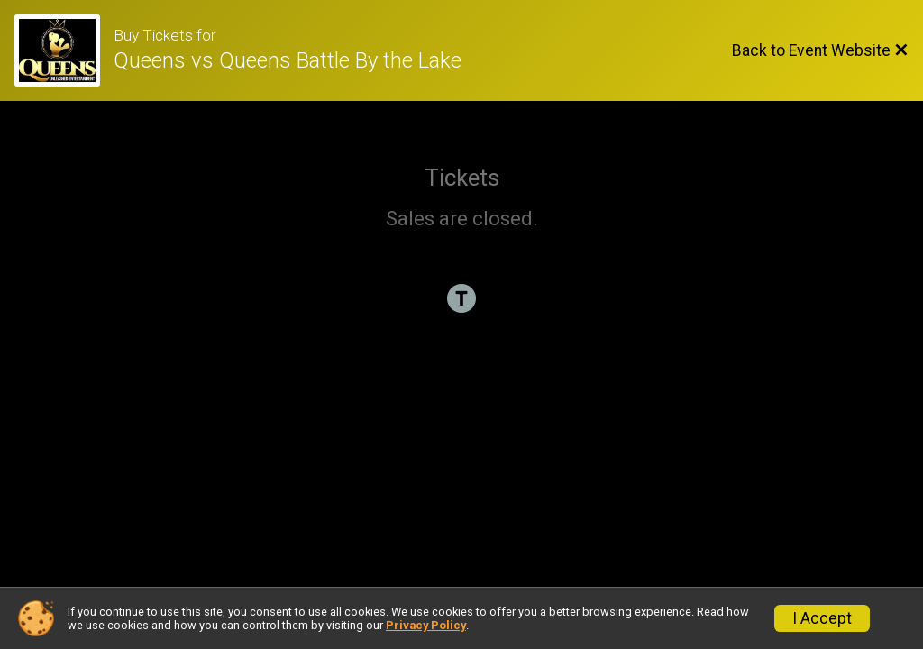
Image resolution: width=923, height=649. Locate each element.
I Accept (822, 618)
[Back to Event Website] (820, 50)
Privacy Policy (426, 625)
